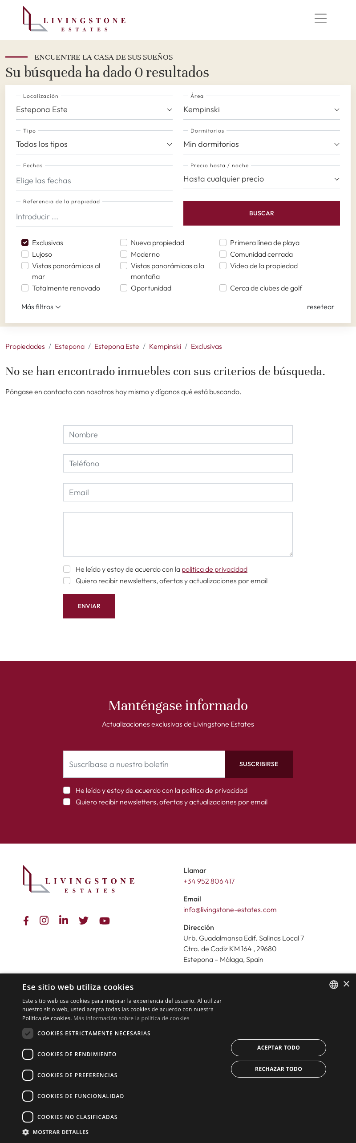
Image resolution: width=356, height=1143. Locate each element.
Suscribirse (258, 764)
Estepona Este (116, 346)
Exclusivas (47, 242)
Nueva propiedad (157, 242)
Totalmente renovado (66, 287)
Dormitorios (207, 130)
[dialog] (178, 1058)
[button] (321, 306)
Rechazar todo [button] (278, 1069)
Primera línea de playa (264, 242)
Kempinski (165, 346)
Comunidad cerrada (261, 254)
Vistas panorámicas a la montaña (167, 271)
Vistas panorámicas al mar (66, 271)
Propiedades (25, 346)
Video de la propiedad (264, 265)
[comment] (178, 534)
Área (197, 96)
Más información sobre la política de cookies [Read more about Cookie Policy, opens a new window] (131, 1018)
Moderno (145, 254)
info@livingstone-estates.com (230, 909)
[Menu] (320, 19)
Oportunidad (151, 287)
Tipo (29, 130)
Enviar (89, 606)
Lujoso (42, 254)
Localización (41, 96)
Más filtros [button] (41, 307)
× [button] (346, 984)
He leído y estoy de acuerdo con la (161, 569)
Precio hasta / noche (219, 165)
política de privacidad (214, 569)
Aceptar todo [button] (278, 1047)
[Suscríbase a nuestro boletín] (144, 764)
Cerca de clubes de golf (266, 287)
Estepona (70, 346)
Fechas (33, 165)
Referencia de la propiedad (61, 201)
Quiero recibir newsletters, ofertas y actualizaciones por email (171, 580)
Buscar (261, 213)
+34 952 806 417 (209, 880)
